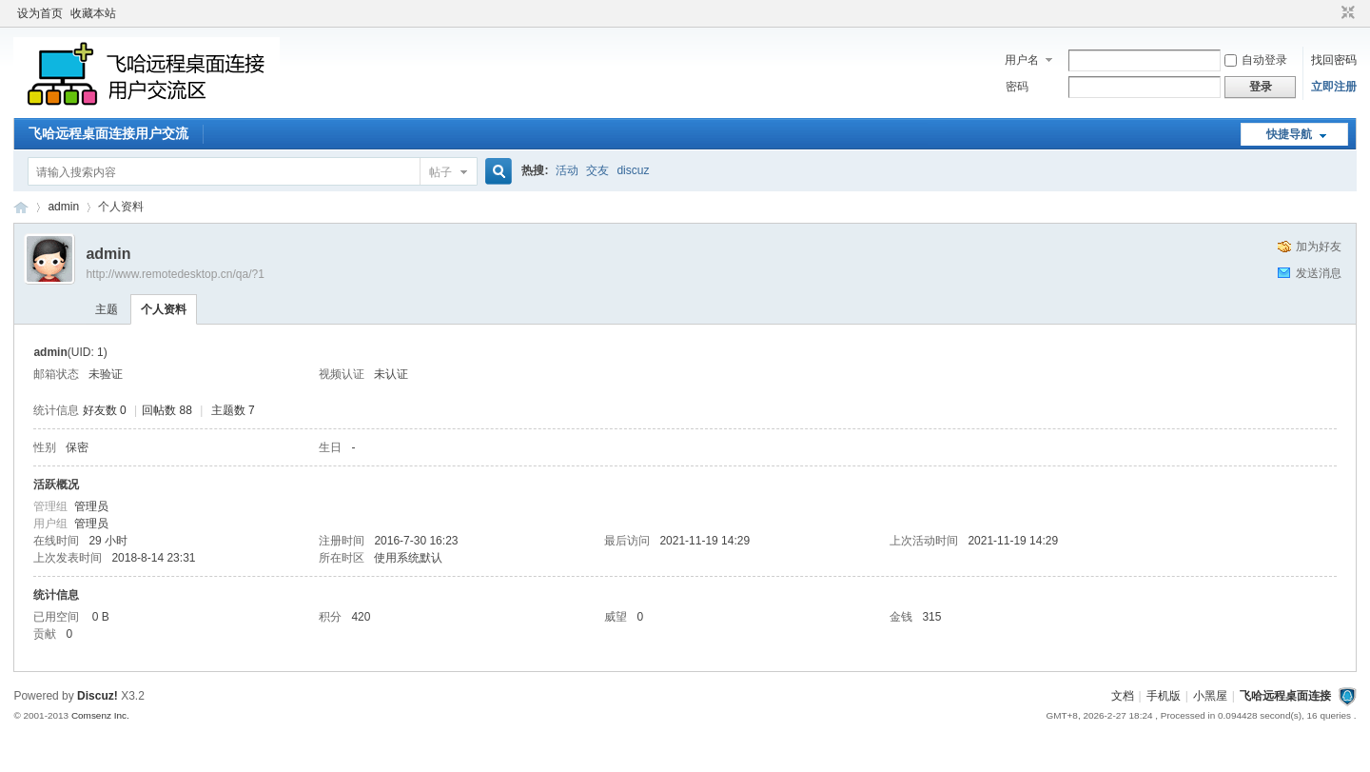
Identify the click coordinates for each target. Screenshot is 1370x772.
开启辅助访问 (1330, 13)
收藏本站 (93, 13)
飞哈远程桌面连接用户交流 (108, 133)
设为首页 (40, 13)
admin (63, 206)
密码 (1017, 86)
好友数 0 (105, 410)
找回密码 (1334, 60)
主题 (106, 309)
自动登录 (1255, 60)
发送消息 (1318, 273)
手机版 (1163, 696)
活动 (567, 170)
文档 (1122, 696)
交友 (597, 170)
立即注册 (1334, 86)
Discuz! (97, 696)
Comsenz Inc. (100, 715)
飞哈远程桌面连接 (21, 207)
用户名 (1022, 60)
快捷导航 (1289, 134)
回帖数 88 (167, 410)
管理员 (91, 506)
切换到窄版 (1346, 13)
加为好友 (1318, 246)
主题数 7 (233, 410)
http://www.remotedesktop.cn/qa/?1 (175, 274)
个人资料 (163, 309)
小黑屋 (1210, 696)
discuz (632, 170)
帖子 (440, 172)
